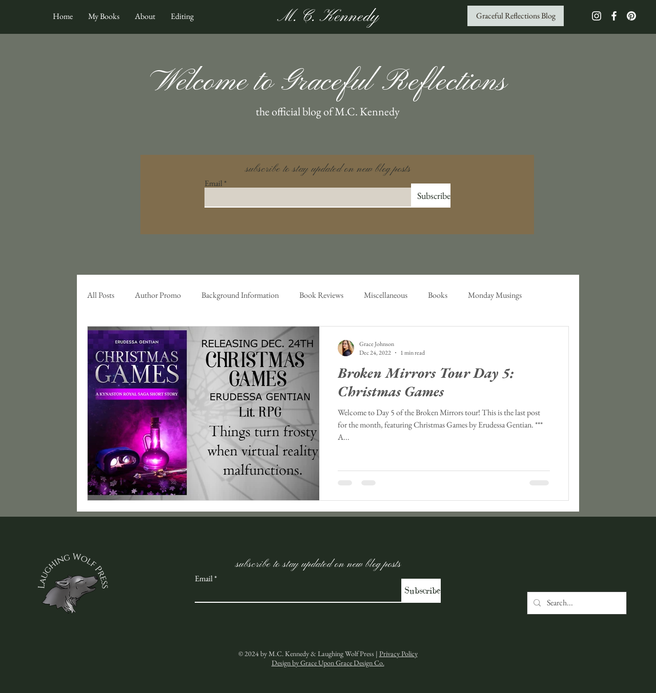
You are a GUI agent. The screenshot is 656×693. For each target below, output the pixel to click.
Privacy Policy (398, 653)
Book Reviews (321, 295)
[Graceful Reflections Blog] (515, 16)
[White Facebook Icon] (614, 16)
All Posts (100, 295)
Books (437, 295)
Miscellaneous (385, 295)
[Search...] (576, 603)
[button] (103, 16)
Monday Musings (495, 295)
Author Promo (158, 295)
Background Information (240, 295)
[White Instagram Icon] (596, 16)
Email (213, 183)
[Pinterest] (631, 16)
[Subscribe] (430, 196)
